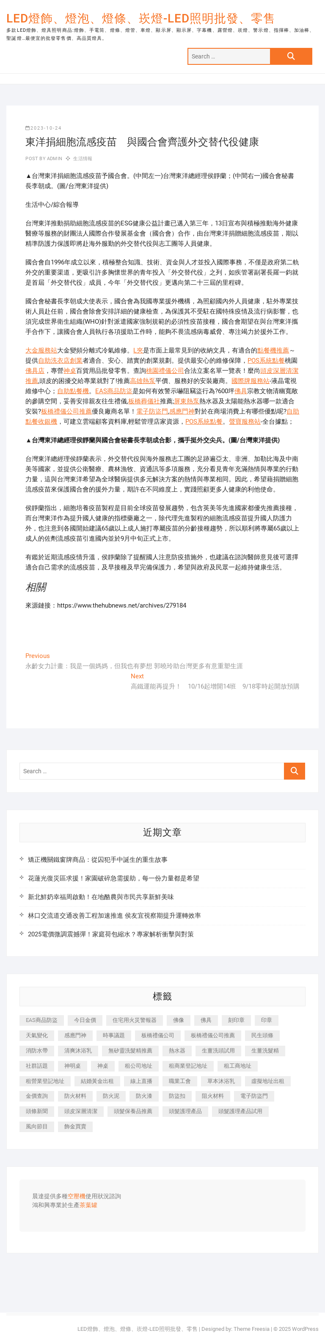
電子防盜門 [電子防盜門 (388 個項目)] (254, 1096)
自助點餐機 (73, 391)
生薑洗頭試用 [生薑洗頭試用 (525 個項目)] (218, 1050)
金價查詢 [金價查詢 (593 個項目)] (37, 1096)
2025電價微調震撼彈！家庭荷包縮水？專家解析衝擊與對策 (111, 934)
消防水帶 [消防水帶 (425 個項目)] (37, 1050)
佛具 (240, 391)
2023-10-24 (43, 128)
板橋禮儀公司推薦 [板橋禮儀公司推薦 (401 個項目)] (213, 1035)
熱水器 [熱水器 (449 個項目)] (177, 1050)
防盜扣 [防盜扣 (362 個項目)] (177, 1096)
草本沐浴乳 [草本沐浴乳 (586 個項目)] (221, 1081)
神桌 (69, 371)
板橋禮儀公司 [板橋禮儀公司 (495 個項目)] (157, 1035)
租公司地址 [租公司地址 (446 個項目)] (138, 1066)
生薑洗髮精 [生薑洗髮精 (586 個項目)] (265, 1050)
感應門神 (182, 411)
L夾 (138, 350)
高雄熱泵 (142, 381)
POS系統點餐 (266, 360)
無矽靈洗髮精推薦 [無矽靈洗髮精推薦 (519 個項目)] (130, 1050)
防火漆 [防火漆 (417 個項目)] (144, 1096)
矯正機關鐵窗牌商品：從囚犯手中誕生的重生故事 (98, 859)
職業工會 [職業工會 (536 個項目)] (180, 1081)
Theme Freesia (252, 1329)
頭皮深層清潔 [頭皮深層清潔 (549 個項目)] (80, 1111)
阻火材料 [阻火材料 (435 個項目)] (213, 1096)
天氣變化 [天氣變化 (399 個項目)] (37, 1035)
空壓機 (76, 1196)
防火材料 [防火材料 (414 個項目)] (75, 1096)
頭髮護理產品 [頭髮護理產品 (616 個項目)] (185, 1111)
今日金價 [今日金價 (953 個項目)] (85, 1020)
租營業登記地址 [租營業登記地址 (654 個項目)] (45, 1081)
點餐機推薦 (273, 350)
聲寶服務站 (245, 421)
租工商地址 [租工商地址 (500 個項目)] (237, 1066)
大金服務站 (41, 350)
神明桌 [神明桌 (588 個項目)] (72, 1066)
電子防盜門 (152, 411)
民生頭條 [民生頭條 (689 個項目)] (262, 1035)
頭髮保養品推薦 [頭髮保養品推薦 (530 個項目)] (133, 1111)
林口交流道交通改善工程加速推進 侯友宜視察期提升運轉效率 (114, 915)
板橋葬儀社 (144, 401)
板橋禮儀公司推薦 (66, 411)
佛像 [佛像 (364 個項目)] (178, 1020)
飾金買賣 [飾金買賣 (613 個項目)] (75, 1126)
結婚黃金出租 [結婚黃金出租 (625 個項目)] (97, 1081)
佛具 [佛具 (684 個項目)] (206, 1020)
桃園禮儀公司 (165, 371)
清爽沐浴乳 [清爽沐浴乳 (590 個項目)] (78, 1050)
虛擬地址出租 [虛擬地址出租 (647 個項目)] (267, 1081)
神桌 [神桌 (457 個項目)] (102, 1066)
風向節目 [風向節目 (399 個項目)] (37, 1126)
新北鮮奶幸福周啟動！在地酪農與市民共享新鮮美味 (101, 897)
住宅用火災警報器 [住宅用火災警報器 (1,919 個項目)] (135, 1020)
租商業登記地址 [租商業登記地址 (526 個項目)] (188, 1066)
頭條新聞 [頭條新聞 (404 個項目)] (37, 1111)
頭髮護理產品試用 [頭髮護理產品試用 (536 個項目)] (240, 1111)
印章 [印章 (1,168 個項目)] (266, 1020)
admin (54, 158)
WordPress (305, 1329)
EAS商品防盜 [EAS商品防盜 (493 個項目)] (42, 1020)
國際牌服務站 (250, 381)
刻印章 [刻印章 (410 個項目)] (236, 1020)
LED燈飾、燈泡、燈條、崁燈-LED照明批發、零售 (140, 18)
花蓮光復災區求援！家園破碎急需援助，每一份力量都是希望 (113, 878)
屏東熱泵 (186, 401)
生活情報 (82, 158)
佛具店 (34, 371)
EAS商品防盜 (113, 391)
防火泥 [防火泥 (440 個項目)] (111, 1096)
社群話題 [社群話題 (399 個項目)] (37, 1066)
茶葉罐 (88, 1205)
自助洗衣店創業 (60, 360)
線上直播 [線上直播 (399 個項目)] (141, 1081)
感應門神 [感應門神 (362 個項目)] (75, 1035)
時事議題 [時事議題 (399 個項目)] (114, 1035)
